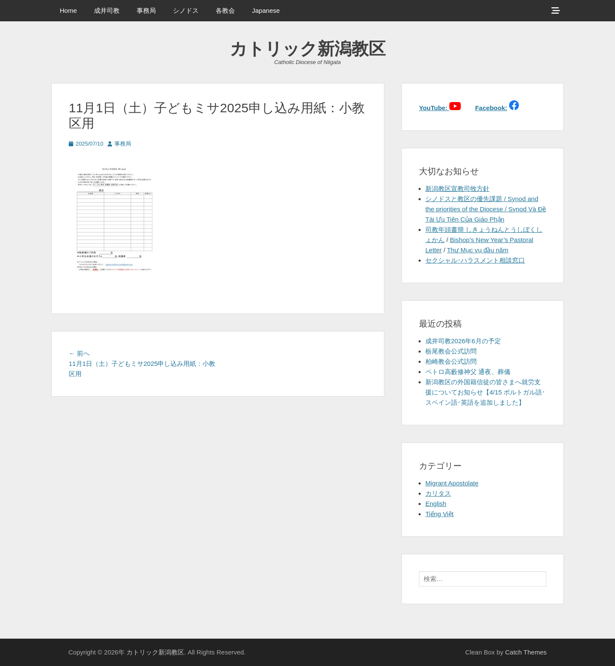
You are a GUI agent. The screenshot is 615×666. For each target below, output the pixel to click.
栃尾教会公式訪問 (451, 351)
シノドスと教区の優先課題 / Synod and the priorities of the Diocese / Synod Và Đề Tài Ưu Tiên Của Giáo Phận (485, 209)
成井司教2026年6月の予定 (463, 341)
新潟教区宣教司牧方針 (457, 188)
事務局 (146, 10)
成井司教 (107, 10)
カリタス (438, 493)
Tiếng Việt (439, 513)
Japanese (266, 10)
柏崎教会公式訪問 (451, 361)
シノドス (186, 10)
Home (68, 10)
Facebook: (491, 107)
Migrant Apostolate (451, 483)
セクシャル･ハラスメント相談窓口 (475, 260)
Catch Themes (526, 652)
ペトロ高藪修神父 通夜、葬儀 (467, 371)
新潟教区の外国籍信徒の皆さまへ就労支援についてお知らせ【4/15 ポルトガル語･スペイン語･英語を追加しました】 (485, 392)
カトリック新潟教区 (308, 48)
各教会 (225, 10)
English (435, 503)
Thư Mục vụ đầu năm (478, 250)
